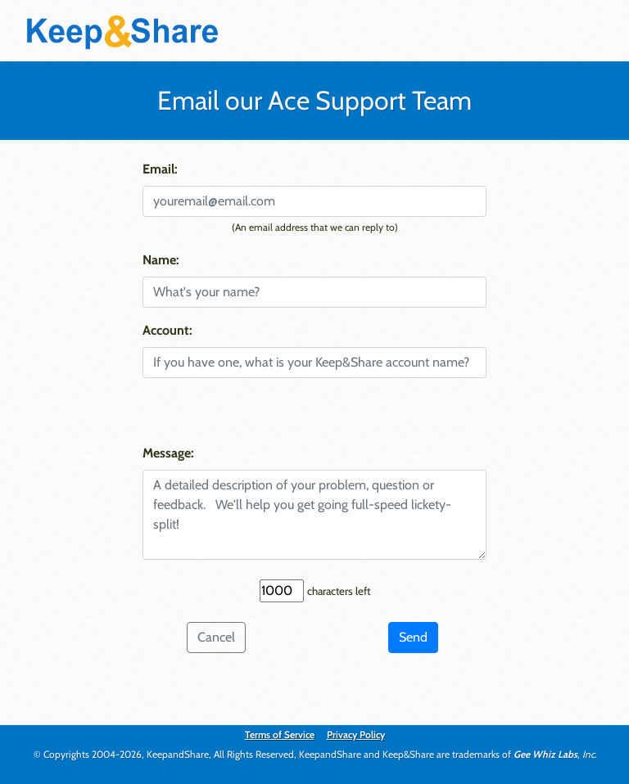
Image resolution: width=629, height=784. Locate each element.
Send (413, 637)
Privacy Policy (356, 734)
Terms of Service (279, 734)
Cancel (216, 637)
